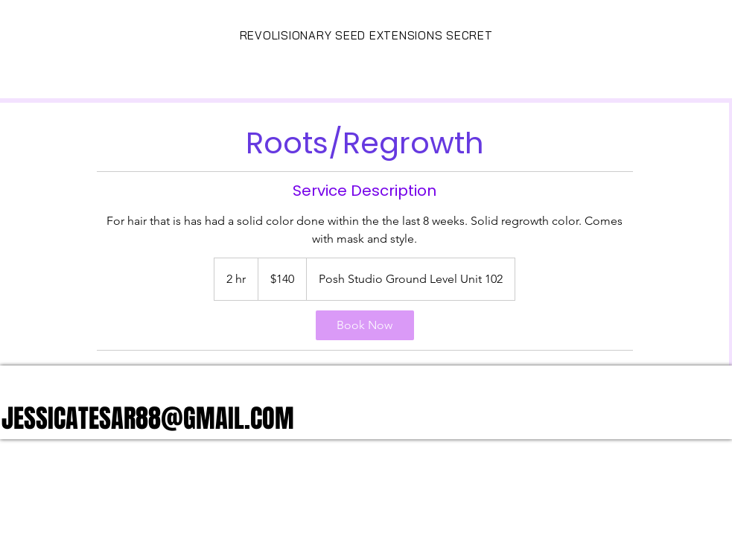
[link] (365, 325)
